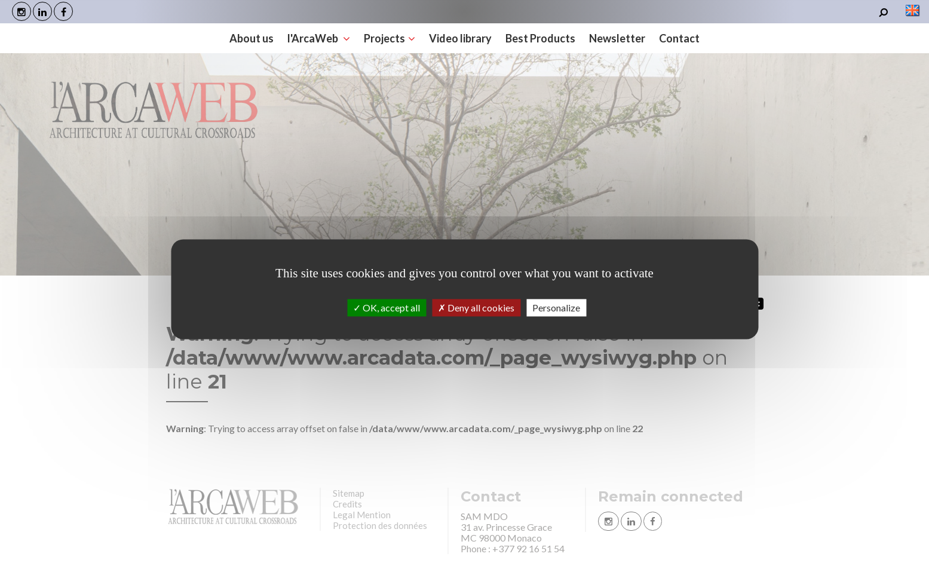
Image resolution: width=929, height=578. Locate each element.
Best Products (540, 38)
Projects (389, 38)
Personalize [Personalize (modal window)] (556, 307)
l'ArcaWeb (318, 38)
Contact (679, 38)
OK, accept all (386, 307)
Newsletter (617, 38)
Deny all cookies (476, 307)
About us (251, 38)
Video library (460, 38)
